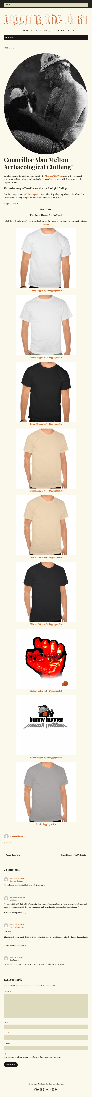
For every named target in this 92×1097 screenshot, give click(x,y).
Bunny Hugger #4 (38, 758)
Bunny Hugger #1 (38, 357)
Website (7, 1044)
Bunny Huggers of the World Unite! (73, 855)
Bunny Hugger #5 (38, 291)
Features (9, 843)
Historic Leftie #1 (38, 557)
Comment (8, 991)
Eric (38, 824)
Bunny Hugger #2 (38, 424)
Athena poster (34, 194)
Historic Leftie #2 (38, 624)
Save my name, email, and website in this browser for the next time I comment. (32, 1057)
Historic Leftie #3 (38, 691)
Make (35, 1084)
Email (6, 1033)
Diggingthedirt (55, 291)
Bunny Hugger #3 (38, 491)
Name (6, 1022)
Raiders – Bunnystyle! (13, 855)
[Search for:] (46, 5)
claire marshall (15, 881)
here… (46, 224)
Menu (10, 38)
